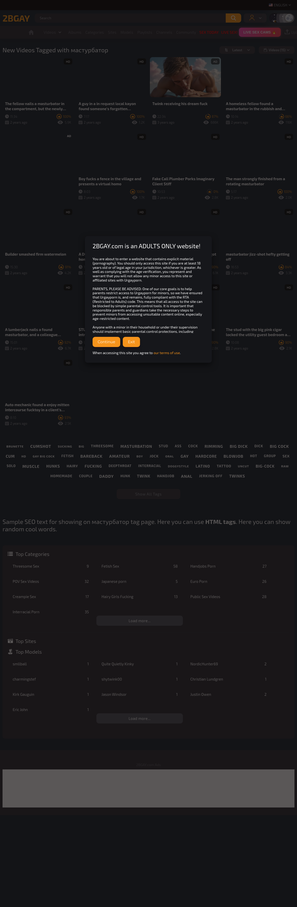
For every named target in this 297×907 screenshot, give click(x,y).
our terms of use (166, 353)
